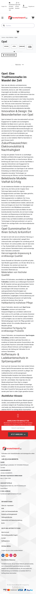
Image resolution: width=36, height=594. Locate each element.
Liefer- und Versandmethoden (9, 511)
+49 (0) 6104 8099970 (9, 459)
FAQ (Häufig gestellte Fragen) (9, 535)
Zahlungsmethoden (6, 517)
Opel (16, 37)
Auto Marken (9, 37)
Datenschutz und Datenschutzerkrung (11, 520)
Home (3, 37)
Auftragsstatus (5, 541)
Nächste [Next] (19, 65)
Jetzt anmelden (17, 434)
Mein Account (5, 532)
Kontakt (3, 538)
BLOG (3, 523)
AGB (2, 508)
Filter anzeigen (10, 55)
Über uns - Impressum (7, 505)
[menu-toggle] (2, 18)
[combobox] (18, 25)
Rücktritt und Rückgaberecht (9, 514)
